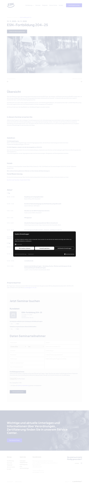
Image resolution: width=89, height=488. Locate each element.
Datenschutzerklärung (20, 254)
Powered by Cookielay (69, 254)
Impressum (31, 254)
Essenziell (18, 244)
